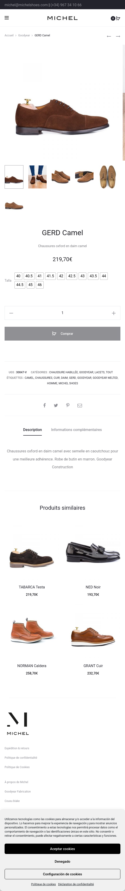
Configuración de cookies (62, 874)
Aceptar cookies (62, 849)
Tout (109, 372)
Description (32, 430)
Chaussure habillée (63, 372)
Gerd (72, 377)
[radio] (18, 276)
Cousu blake (12, 801)
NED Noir (93, 587)
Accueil (9, 35)
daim (64, 377)
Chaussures (43, 377)
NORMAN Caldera (31, 666)
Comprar (62, 333)
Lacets (100, 372)
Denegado (62, 861)
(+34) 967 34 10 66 (66, 5)
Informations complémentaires (76, 430)
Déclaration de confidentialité (76, 884)
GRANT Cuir (93, 666)
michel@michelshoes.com (26, 5)
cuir (57, 377)
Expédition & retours (17, 748)
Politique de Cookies (17, 767)
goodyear (84, 377)
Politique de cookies (43, 884)
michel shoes (68, 383)
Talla (8, 280)
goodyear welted (105, 377)
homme (52, 383)
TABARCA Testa (32, 587)
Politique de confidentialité (21, 757)
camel (29, 377)
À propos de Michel (16, 782)
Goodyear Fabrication (18, 791)
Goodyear (24, 35)
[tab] (32, 430)
